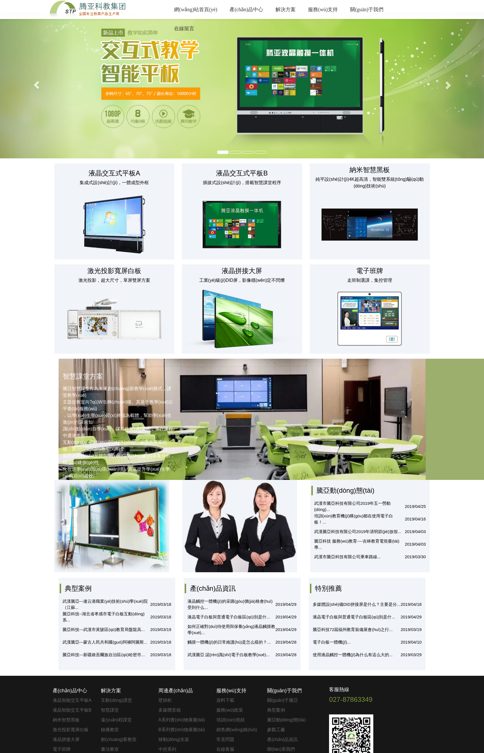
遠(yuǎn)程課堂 (116, 719)
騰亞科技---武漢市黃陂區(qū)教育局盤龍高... (103, 629)
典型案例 (276, 710)
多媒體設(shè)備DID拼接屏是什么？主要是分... (356, 604)
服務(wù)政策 (229, 710)
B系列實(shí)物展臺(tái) (181, 729)
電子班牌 (62, 749)
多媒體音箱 (169, 710)
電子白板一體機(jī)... (332, 642)
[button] (36, 85)
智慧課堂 (110, 710)
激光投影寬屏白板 (71, 729)
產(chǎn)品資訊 (282, 739)
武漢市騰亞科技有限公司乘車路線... (347, 556)
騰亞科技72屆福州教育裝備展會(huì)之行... (353, 629)
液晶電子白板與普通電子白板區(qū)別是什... (228, 616)
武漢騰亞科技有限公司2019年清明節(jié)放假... (357, 531)
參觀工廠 (276, 729)
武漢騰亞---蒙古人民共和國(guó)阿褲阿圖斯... (104, 642)
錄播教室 (110, 729)
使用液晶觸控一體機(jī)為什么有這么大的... (353, 654)
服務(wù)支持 (323, 9)
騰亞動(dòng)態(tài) (286, 719)
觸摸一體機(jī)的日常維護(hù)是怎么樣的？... (229, 642)
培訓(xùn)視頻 (230, 719)
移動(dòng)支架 (173, 739)
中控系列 (167, 749)
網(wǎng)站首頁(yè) (195, 9)
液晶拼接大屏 (66, 739)
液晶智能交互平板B (72, 710)
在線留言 (184, 28)
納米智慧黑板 (66, 719)
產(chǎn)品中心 (246, 9)
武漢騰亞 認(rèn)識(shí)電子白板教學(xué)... (228, 654)
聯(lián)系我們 (281, 749)
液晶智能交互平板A (72, 700)
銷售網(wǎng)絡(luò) (236, 729)
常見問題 (225, 739)
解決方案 (285, 9)
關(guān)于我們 (366, 9)
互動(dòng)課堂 (116, 700)
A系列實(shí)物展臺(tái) (181, 719)
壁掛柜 (165, 700)
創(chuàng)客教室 (118, 739)
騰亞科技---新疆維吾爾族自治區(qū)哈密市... (103, 654)
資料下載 (225, 700)
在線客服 (225, 749)
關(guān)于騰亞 (282, 700)
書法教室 (110, 749)
